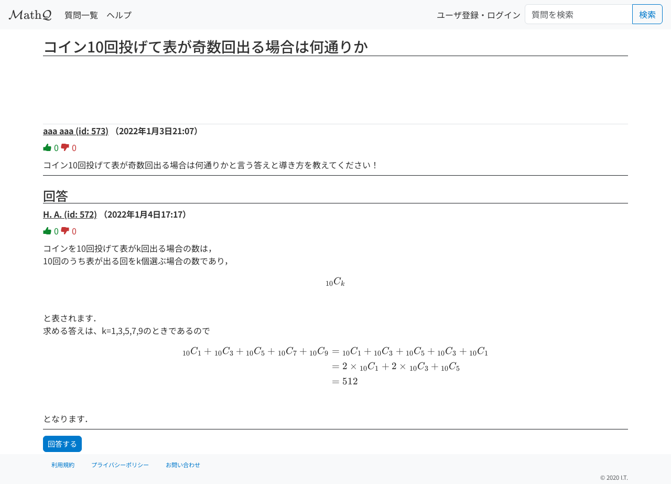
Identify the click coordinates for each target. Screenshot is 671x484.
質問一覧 (81, 14)
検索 (647, 14)
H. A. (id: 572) (70, 214)
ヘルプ (119, 14)
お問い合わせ (183, 464)
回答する (62, 443)
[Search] (579, 14)
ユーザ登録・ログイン (479, 14)
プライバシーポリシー (120, 464)
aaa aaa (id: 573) (76, 130)
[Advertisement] (335, 86)
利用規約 (62, 464)
